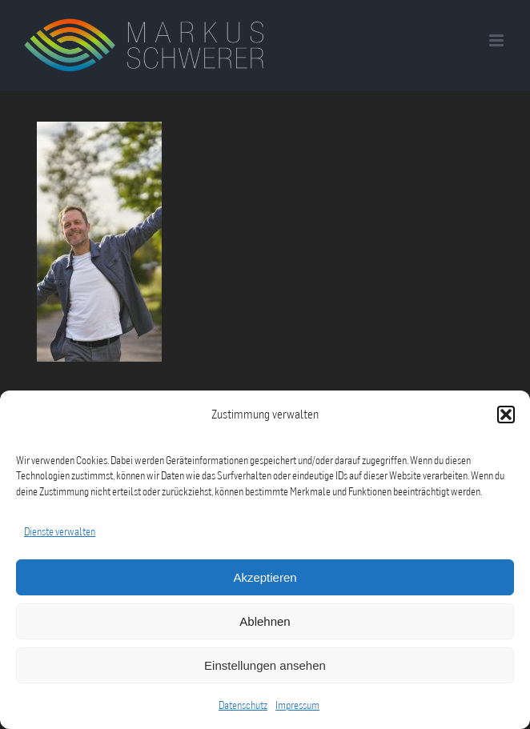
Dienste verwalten (59, 531)
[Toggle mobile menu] (497, 40)
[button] (506, 415)
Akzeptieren (264, 577)
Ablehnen (264, 621)
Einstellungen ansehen (265, 665)
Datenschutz (243, 705)
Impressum (297, 705)
